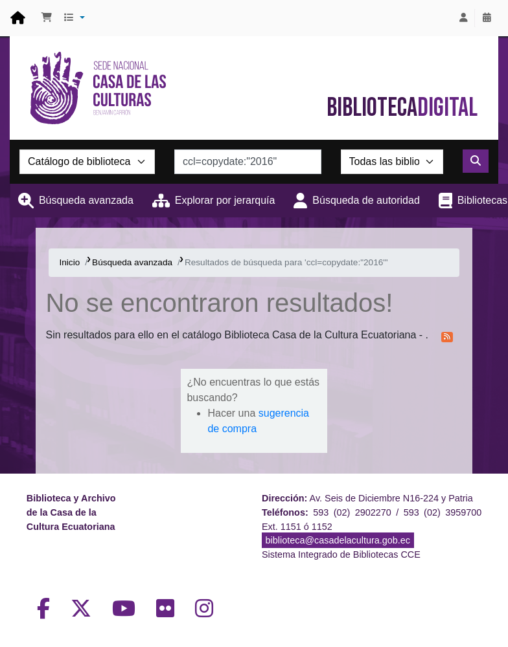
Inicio (69, 262)
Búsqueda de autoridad (365, 200)
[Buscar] (476, 161)
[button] (47, 18)
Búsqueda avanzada (86, 200)
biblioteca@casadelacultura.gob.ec (338, 540)
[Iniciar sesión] (463, 18)
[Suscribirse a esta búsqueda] (447, 336)
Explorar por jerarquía (225, 200)
